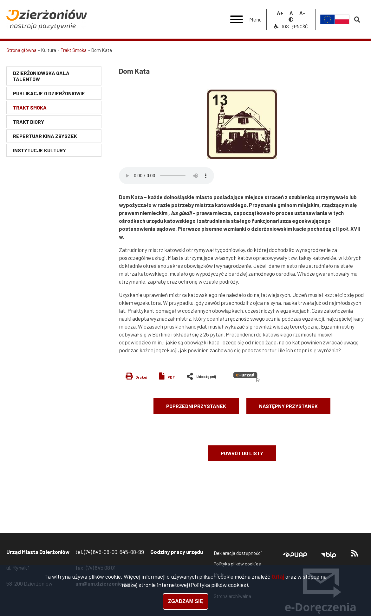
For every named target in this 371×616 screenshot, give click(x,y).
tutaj (277, 576)
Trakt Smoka (74, 50)
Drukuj (141, 377)
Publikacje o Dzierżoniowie (49, 93)
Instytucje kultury (39, 150)
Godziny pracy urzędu (176, 552)
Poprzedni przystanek (196, 406)
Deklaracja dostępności (238, 553)
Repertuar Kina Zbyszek (45, 136)
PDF (171, 377)
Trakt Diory (28, 122)
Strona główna (21, 50)
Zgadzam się (185, 601)
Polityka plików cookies (237, 564)
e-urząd (246, 377)
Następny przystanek (288, 406)
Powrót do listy (242, 453)
